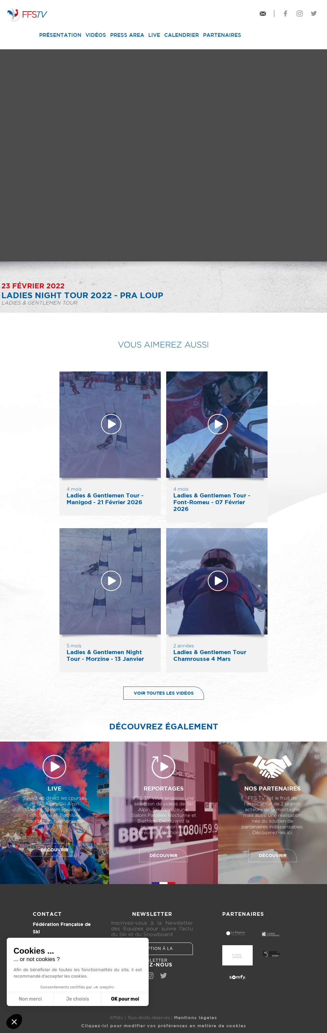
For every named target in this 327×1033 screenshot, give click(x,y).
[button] (14, 1021)
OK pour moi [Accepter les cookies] (125, 999)
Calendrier (181, 35)
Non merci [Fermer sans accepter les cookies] (30, 999)
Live (154, 35)
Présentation (60, 35)
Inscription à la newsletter (152, 950)
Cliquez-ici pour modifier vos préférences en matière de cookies (163, 1025)
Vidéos (95, 35)
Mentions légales (195, 1017)
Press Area (127, 35)
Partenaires (222, 35)
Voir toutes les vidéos (159, 693)
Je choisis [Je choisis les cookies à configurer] (77, 999)
